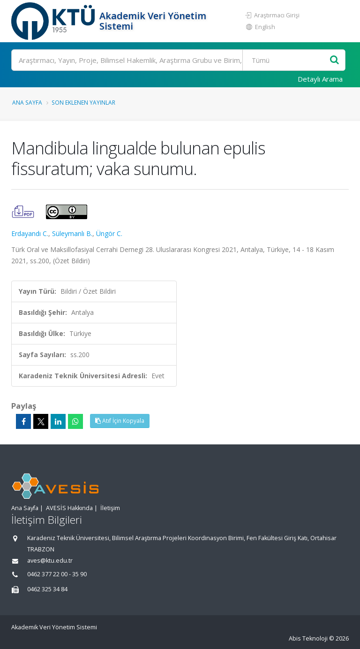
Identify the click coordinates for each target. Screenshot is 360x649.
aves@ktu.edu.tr (50, 561)
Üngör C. (109, 233)
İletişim (110, 508)
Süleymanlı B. (72, 233)
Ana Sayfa (27, 102)
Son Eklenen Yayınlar (83, 102)
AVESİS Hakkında (69, 508)
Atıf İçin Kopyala (119, 421)
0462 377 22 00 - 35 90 (57, 574)
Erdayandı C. (29, 233)
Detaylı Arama (320, 79)
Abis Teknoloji (308, 638)
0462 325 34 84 (47, 589)
